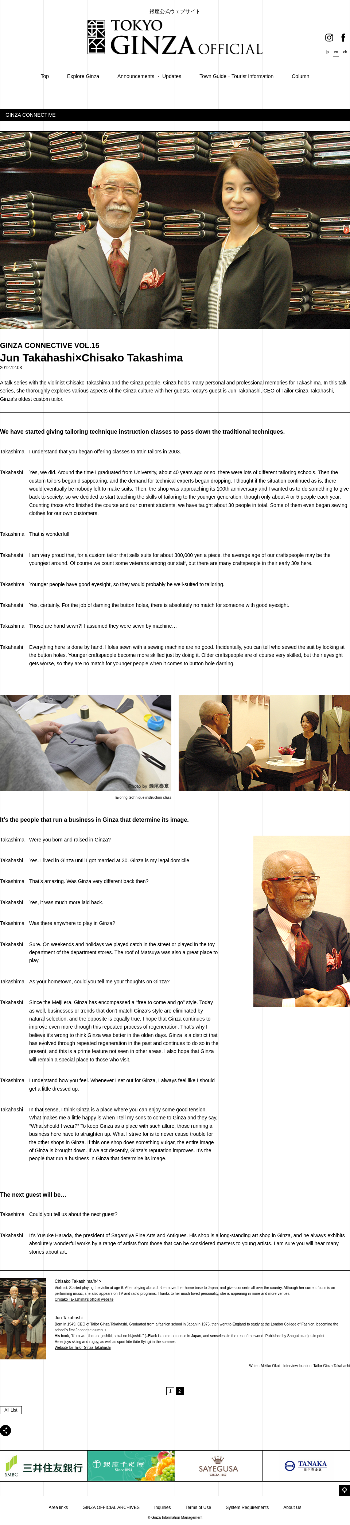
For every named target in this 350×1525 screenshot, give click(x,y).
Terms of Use (198, 1507)
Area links (58, 1507)
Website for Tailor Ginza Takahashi (82, 1348)
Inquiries (162, 1507)
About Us (292, 1507)
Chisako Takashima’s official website (84, 1299)
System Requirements (247, 1507)
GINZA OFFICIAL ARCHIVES (111, 1507)
